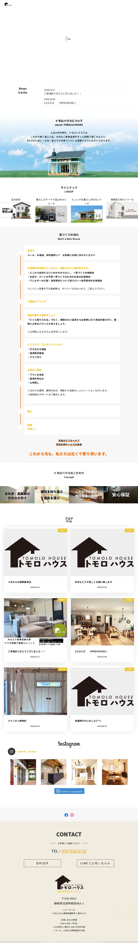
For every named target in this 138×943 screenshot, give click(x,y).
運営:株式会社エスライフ (68, 891)
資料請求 (42, 863)
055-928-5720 (74, 850)
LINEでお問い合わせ (95, 863)
